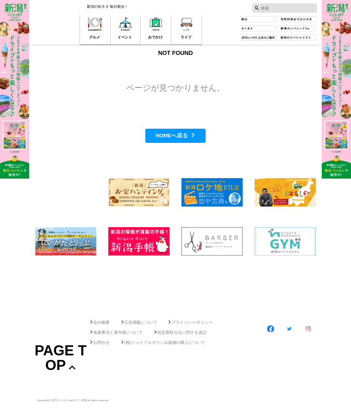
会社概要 (101, 322)
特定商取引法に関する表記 (182, 332)
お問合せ (101, 342)
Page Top (61, 358)
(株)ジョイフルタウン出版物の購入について (164, 342)
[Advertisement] (175, 284)
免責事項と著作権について (118, 332)
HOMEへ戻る (171, 135)
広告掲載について (140, 322)
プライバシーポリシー (192, 322)
